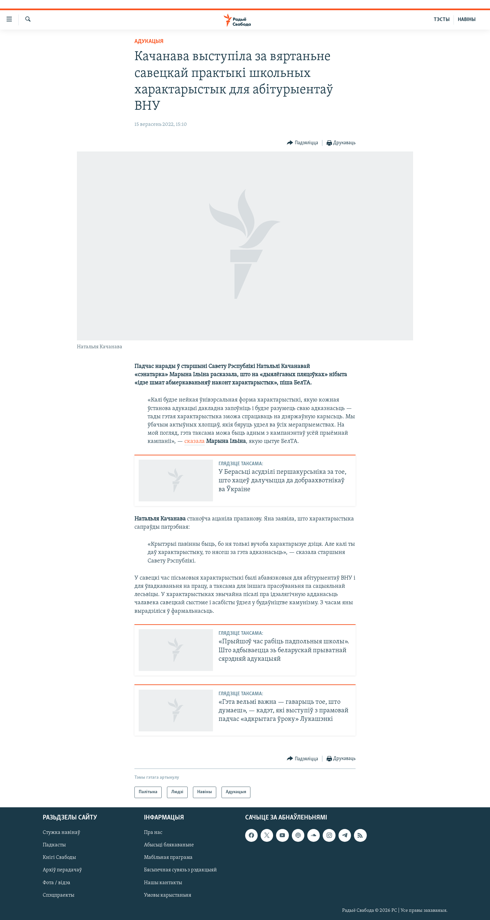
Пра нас (153, 832)
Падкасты (54, 845)
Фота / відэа (56, 882)
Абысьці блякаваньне (169, 845)
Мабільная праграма (168, 857)
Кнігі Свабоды (59, 857)
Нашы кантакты (163, 882)
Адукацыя (148, 41)
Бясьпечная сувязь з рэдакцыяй (180, 870)
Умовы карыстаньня (167, 895)
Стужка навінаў (61, 832)
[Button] (302, 143)
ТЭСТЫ (442, 19)
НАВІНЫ (467, 19)
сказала (194, 441)
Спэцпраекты (58, 895)
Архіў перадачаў (62, 870)
